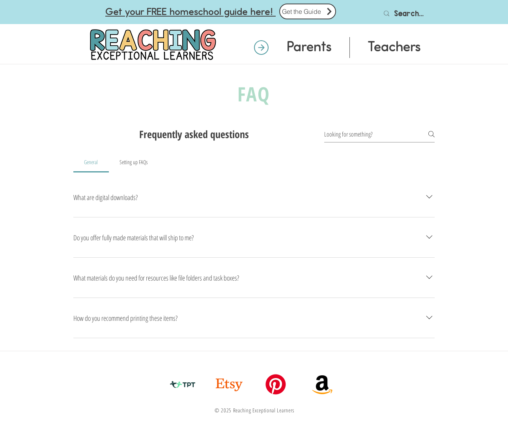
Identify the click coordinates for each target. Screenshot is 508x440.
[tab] (91, 162)
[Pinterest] (275, 384)
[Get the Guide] (307, 11)
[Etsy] (229, 384)
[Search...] (410, 13)
